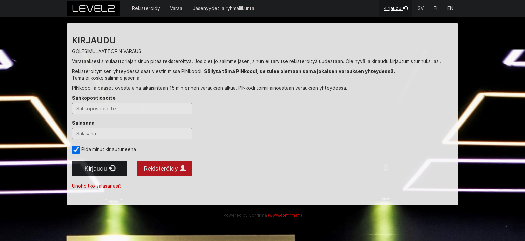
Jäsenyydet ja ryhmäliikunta (223, 8)
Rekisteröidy (146, 8)
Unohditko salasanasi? (97, 186)
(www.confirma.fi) (285, 215)
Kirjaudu (395, 8)
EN (450, 8)
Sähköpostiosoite (94, 98)
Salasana (83, 123)
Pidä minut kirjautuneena (104, 150)
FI (435, 8)
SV (421, 8)
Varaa (176, 8)
